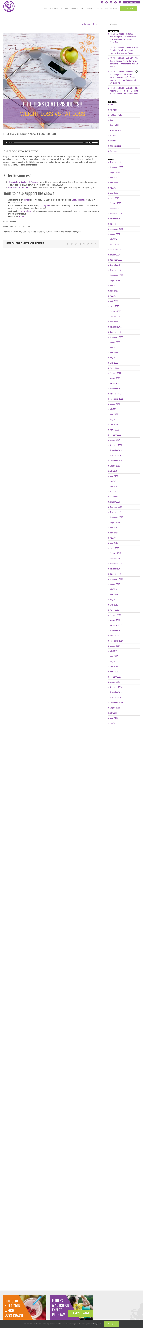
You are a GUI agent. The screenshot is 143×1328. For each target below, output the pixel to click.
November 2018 (116, 568)
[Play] (6, 143)
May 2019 (113, 537)
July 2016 (113, 712)
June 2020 (114, 476)
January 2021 (115, 440)
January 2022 (115, 378)
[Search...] (124, 23)
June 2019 (114, 532)
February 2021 (115, 434)
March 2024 (114, 244)
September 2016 (116, 702)
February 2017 (115, 676)
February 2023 (115, 311)
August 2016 (115, 707)
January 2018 (115, 620)
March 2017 (114, 671)
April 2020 (114, 486)
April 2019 (114, 543)
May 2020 (113, 481)
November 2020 (116, 450)
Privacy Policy (97, 1324)
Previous (87, 24)
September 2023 (116, 275)
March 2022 (114, 367)
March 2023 (114, 306)
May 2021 (113, 419)
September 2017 (116, 640)
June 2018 (114, 594)
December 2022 (116, 321)
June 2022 (114, 352)
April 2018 (114, 604)
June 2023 (114, 290)
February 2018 (115, 615)
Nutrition (113, 135)
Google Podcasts (78, 199)
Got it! (111, 1324)
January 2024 (115, 254)
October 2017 (115, 635)
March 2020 (114, 491)
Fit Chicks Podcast (117, 115)
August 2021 (115, 404)
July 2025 (113, 177)
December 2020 (116, 445)
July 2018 (113, 589)
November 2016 (116, 692)
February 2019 (115, 553)
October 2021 (115, 393)
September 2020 (116, 460)
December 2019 (116, 506)
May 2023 (113, 295)
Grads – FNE (114, 125)
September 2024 (116, 229)
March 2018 (114, 609)
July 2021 (113, 409)
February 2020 (115, 496)
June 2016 (114, 718)
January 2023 (115, 316)
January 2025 (115, 208)
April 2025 (114, 192)
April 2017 (114, 666)
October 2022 (115, 331)
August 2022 (115, 342)
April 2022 (114, 362)
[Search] (109, 23)
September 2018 (116, 579)
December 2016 (116, 687)
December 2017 (116, 625)
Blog (111, 104)
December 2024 (116, 213)
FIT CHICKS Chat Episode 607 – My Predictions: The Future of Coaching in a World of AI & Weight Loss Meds (124, 91)
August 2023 (115, 280)
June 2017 (114, 656)
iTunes (26, 199)
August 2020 (115, 465)
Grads (112, 120)
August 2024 (115, 234)
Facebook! (23, 216)
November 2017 (116, 630)
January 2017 (115, 682)
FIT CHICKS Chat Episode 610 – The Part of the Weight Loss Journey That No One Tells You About (124, 50)
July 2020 (113, 470)
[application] (51, 142)
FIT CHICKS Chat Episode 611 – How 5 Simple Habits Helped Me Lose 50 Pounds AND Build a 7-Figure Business (123, 38)
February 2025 (115, 203)
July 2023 (113, 285)
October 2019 (115, 512)
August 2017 (115, 645)
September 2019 (116, 517)
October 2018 (115, 573)
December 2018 (116, 563)
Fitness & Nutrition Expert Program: (23, 182)
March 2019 (114, 548)
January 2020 (115, 501)
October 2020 (115, 455)
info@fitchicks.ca (24, 210)
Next (95, 24)
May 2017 (113, 661)
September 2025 (116, 167)
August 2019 (115, 522)
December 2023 (116, 259)
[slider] (48, 142)
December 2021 (116, 383)
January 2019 (115, 558)
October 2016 (115, 697)
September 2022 (116, 337)
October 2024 (115, 223)
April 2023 (114, 301)
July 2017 (113, 651)
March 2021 (114, 429)
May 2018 (113, 599)
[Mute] (90, 143)
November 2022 (116, 326)
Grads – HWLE (115, 130)
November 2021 (116, 388)
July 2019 (113, 527)
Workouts (113, 151)
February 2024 (115, 249)
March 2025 (114, 198)
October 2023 (115, 270)
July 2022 (113, 347)
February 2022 (115, 373)
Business (113, 109)
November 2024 (116, 218)
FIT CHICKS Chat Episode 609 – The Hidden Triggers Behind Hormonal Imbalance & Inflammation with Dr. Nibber (124, 62)
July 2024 (113, 239)
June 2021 (114, 414)
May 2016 (113, 723)
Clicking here (45, 205)
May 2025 (113, 187)
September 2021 (116, 398)
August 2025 (115, 172)
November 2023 (116, 265)
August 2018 (115, 584)
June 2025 (114, 182)
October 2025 (115, 162)
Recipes (113, 140)
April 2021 (114, 424)
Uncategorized (115, 145)
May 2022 (113, 357)
